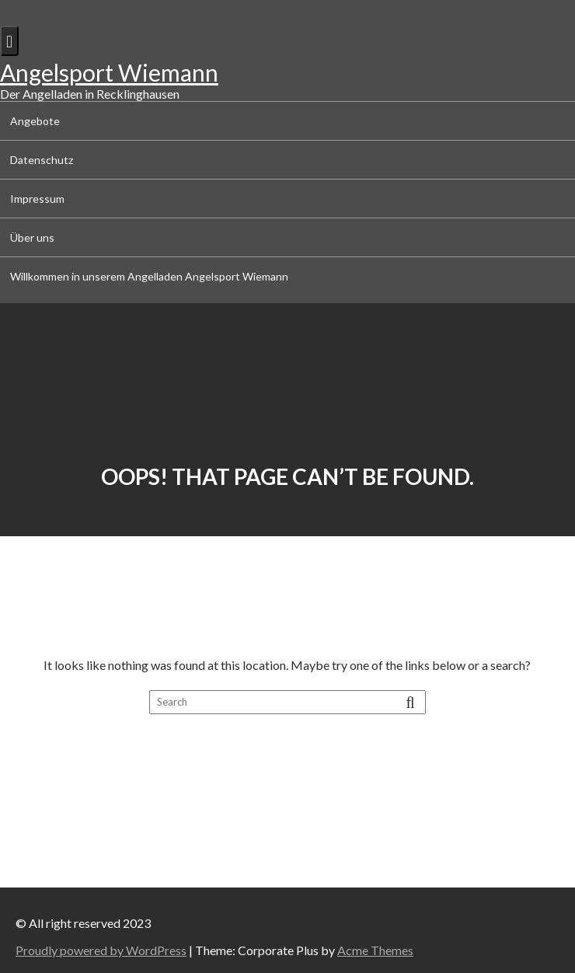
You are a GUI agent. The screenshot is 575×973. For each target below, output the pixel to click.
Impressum (37, 198)
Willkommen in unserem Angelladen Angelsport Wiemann (149, 276)
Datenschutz (41, 159)
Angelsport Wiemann (109, 72)
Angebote (35, 120)
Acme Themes (375, 950)
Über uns (32, 237)
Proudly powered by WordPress (101, 950)
